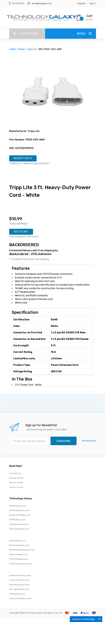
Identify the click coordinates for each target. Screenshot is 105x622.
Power (21, 49)
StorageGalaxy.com (19, 593)
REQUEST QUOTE (27, 159)
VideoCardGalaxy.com (20, 603)
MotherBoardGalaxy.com (22, 554)
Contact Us (15, 478)
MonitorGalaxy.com (19, 549)
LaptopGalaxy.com (18, 528)
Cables (13, 49)
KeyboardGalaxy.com (20, 519)
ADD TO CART (25, 235)
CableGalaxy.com (18, 510)
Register (81, 3)
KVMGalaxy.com (17, 524)
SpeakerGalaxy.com (19, 589)
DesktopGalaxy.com (19, 515)
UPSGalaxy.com (17, 598)
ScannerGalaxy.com (19, 584)
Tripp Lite (32, 49)
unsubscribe (89, 445)
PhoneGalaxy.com (18, 559)
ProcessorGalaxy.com (20, 568)
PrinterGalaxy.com (18, 563)
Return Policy (16, 487)
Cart (89, 16)
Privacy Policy (16, 482)
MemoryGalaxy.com (19, 533)
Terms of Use (16, 491)
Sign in (93, 3)
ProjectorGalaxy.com (20, 580)
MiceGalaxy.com (17, 545)
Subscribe (63, 445)
